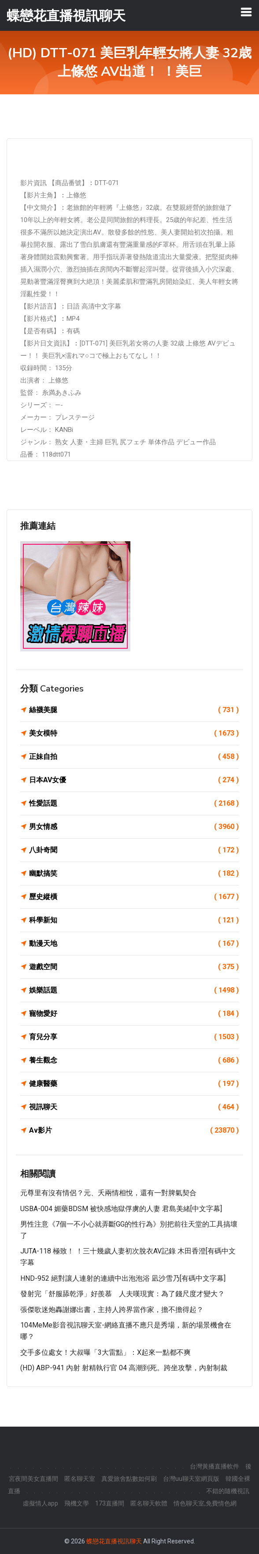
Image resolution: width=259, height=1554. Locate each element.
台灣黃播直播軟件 (214, 1466)
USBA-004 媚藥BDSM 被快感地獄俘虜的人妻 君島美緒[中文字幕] (121, 1209)
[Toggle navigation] (246, 12)
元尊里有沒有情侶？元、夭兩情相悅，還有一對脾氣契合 (108, 1193)
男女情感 (134, 827)
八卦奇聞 (134, 850)
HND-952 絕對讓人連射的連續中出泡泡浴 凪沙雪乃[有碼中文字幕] (123, 1278)
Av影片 (134, 1130)
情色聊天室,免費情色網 (205, 1503)
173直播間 (109, 1503)
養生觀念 (134, 1060)
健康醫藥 (134, 1084)
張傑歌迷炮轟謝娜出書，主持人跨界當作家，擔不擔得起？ (112, 1309)
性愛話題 (134, 803)
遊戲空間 (134, 967)
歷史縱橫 (134, 897)
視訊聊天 (134, 1107)
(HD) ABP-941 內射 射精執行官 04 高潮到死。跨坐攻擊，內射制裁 (123, 1368)
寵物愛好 (134, 1013)
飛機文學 (76, 1503)
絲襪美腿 (134, 710)
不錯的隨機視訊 (227, 1491)
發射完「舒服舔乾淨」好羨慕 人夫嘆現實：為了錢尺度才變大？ (122, 1294)
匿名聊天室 (79, 1478)
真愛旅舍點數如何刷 (129, 1478)
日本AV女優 (134, 780)
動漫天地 (134, 943)
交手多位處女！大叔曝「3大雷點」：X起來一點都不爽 (105, 1352)
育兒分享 (134, 1037)
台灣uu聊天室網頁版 (191, 1478)
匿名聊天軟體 (148, 1503)
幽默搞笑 (134, 873)
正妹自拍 (134, 757)
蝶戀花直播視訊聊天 (114, 1541)
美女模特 (134, 733)
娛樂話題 (134, 990)
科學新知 (134, 920)
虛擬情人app (40, 1503)
